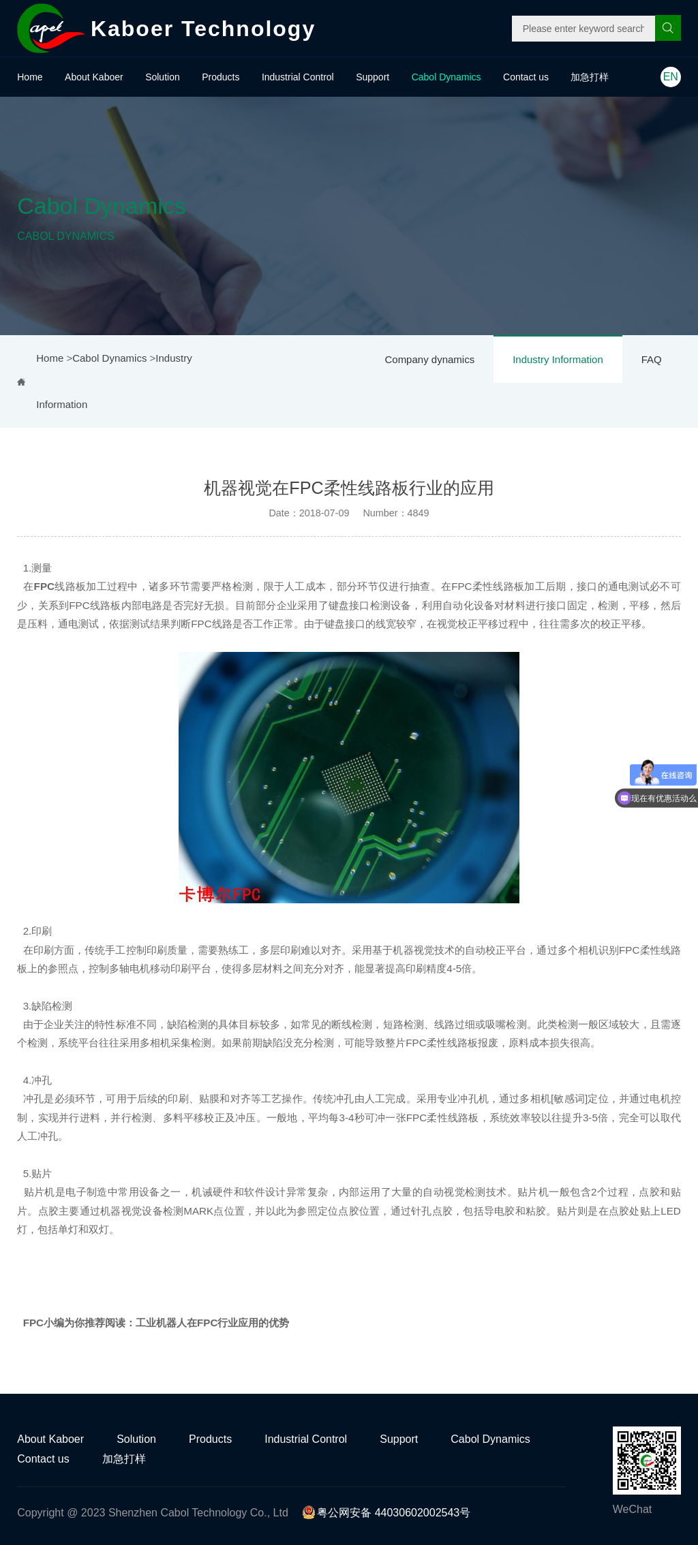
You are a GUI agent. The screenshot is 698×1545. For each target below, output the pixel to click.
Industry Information (558, 359)
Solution (162, 77)
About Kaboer (94, 77)
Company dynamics (429, 359)
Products (220, 77)
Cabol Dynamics (446, 77)
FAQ (651, 359)
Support (372, 77)
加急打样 (590, 77)
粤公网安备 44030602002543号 (386, 1512)
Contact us (526, 77)
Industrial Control (298, 77)
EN (670, 76)
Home (29, 77)
